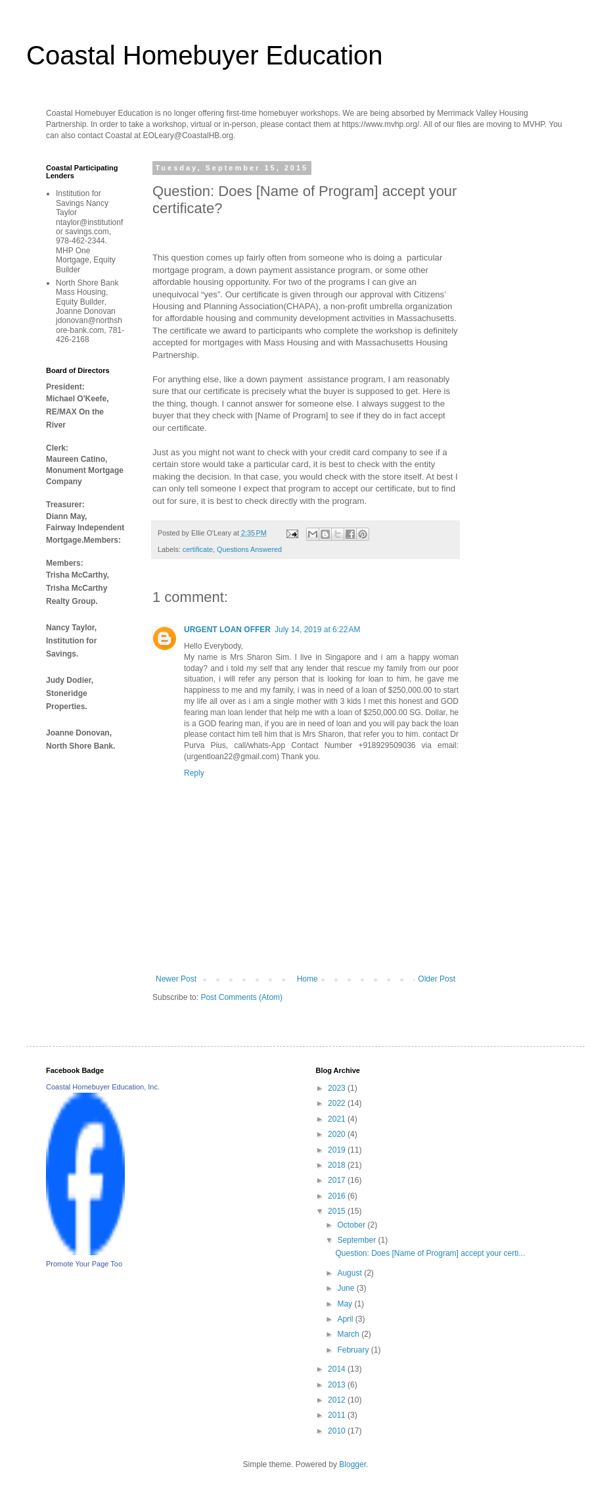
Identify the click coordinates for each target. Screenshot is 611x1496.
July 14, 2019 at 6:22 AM (317, 629)
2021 (338, 1119)
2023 (338, 1088)
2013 (338, 1384)
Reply (194, 773)
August (350, 1273)
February (354, 1350)
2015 (338, 1211)
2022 (338, 1103)
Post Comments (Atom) (241, 997)
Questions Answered (249, 549)
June (346, 1288)
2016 (338, 1196)
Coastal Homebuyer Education (204, 55)
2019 (338, 1150)
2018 (338, 1165)
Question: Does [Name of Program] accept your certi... (430, 1253)
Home (307, 979)
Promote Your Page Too (84, 1264)
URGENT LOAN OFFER (227, 629)
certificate (198, 549)
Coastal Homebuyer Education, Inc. (103, 1087)
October (352, 1225)
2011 (338, 1415)
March (349, 1334)
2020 (338, 1134)
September (357, 1240)
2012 (338, 1400)
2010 (338, 1430)
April (346, 1319)
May (345, 1304)
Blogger (352, 1464)
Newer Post (176, 979)
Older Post (436, 979)
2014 (338, 1369)
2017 (338, 1180)
